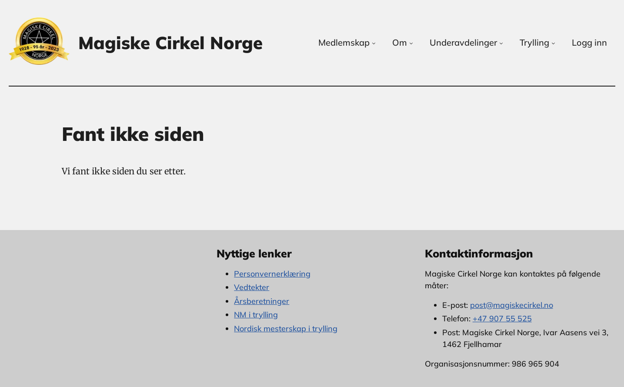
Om (403, 42)
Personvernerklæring (272, 274)
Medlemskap (347, 42)
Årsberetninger (261, 301)
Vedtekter (251, 287)
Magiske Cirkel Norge (170, 42)
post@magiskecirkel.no (511, 305)
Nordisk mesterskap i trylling (285, 329)
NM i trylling (256, 315)
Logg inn (589, 42)
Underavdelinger (467, 42)
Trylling (538, 42)
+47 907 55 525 (502, 319)
